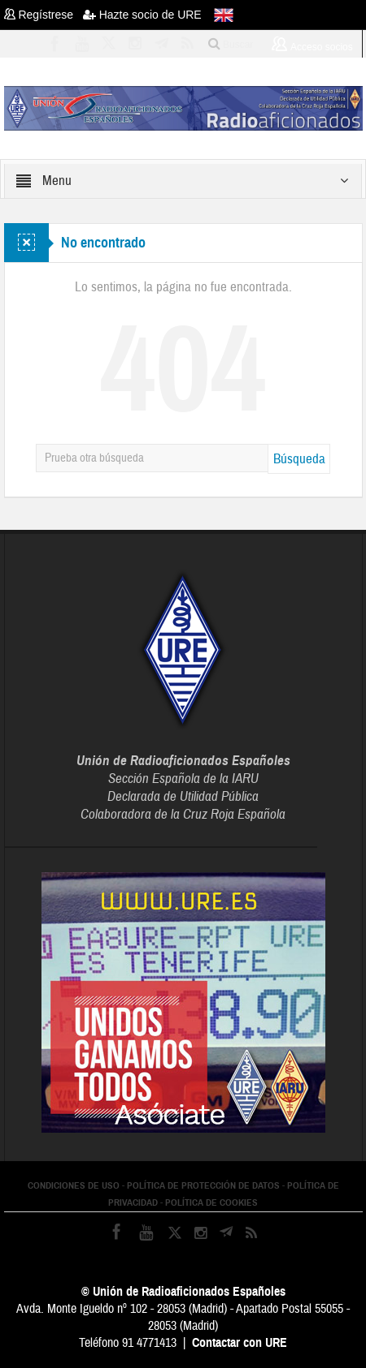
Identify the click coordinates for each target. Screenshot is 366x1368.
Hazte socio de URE (142, 14)
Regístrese (43, 14)
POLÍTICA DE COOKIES (211, 1202)
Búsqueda (299, 458)
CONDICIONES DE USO (74, 1185)
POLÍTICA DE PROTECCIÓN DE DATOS (203, 1185)
